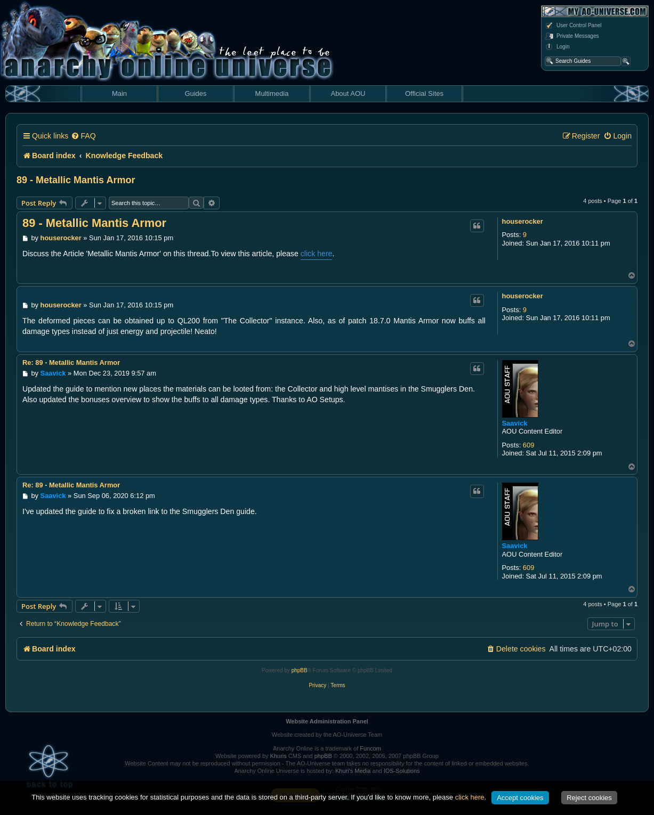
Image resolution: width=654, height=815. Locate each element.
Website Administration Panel (327, 721)
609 (528, 445)
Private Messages (572, 36)
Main (119, 93)
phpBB (300, 670)
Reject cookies (589, 798)
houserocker (522, 221)
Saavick (515, 423)
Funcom (370, 748)
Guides (195, 93)
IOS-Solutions (402, 771)
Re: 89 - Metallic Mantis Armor (71, 362)
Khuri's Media (352, 771)
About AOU (347, 93)
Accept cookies (520, 798)
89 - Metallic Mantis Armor (76, 180)
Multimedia (272, 93)
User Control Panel (573, 25)
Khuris (278, 756)
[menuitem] (83, 136)
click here (317, 253)
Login (557, 47)
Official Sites (424, 93)
